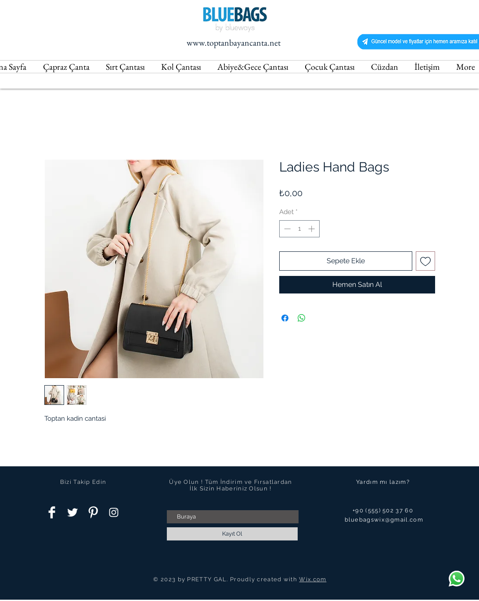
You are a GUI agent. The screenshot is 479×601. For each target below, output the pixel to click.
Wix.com (312, 579)
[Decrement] (286, 229)
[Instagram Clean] (114, 512)
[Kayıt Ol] (232, 533)
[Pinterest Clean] (93, 512)
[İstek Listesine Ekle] (425, 261)
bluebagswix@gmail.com (384, 519)
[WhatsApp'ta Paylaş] (301, 318)
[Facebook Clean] (52, 512)
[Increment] (312, 229)
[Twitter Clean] (72, 512)
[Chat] (456, 578)
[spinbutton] (299, 229)
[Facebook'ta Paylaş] (285, 318)
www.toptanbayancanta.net (234, 42)
